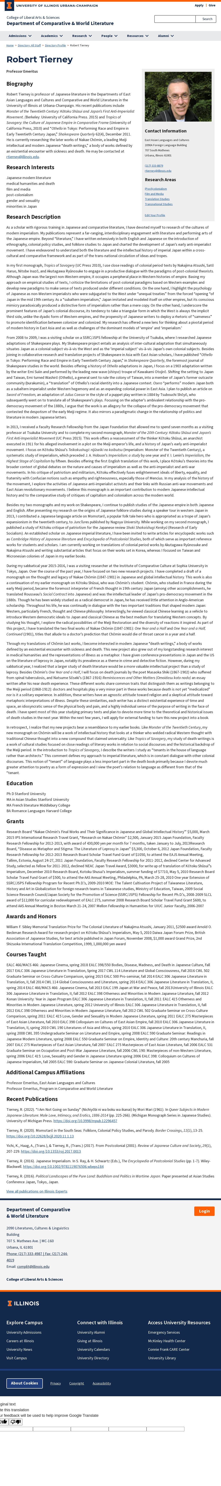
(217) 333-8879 (154, 165)
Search (207, 19)
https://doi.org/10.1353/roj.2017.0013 (51, 1151)
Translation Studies (157, 199)
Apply (199, 5)
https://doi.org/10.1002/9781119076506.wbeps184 (63, 1166)
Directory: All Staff (29, 45)
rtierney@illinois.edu (158, 171)
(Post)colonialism (156, 189)
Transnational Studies (159, 204)
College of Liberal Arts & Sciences (33, 17)
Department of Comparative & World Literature (60, 23)
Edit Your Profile (155, 215)
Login (204, 1211)
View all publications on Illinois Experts (36, 1191)
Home (10, 45)
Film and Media (154, 194)
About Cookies (24, 1383)
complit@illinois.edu (33, 1266)
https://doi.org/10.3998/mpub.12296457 (85, 1121)
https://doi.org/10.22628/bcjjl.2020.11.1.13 (40, 1136)
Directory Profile (55, 45)
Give (212, 5)
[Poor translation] (15, 1422)
